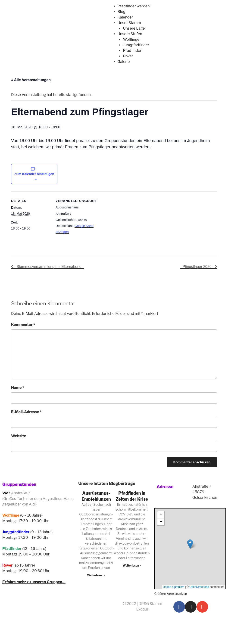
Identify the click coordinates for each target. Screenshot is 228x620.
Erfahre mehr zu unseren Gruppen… (34, 582)
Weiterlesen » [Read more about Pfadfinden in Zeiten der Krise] (132, 565)
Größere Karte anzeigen (170, 593)
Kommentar (23, 324)
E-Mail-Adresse (26, 412)
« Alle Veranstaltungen (31, 80)
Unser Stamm (129, 23)
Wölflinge (131, 39)
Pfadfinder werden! (134, 6)
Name (17, 387)
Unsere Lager (134, 28)
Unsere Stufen (130, 34)
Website (18, 436)
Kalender (125, 17)
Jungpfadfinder (136, 45)
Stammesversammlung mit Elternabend (48, 267)
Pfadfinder (132, 50)
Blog (121, 11)
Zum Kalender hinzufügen (34, 174)
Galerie (124, 61)
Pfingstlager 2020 (197, 267)
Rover (128, 56)
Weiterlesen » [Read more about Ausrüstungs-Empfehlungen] (96, 575)
